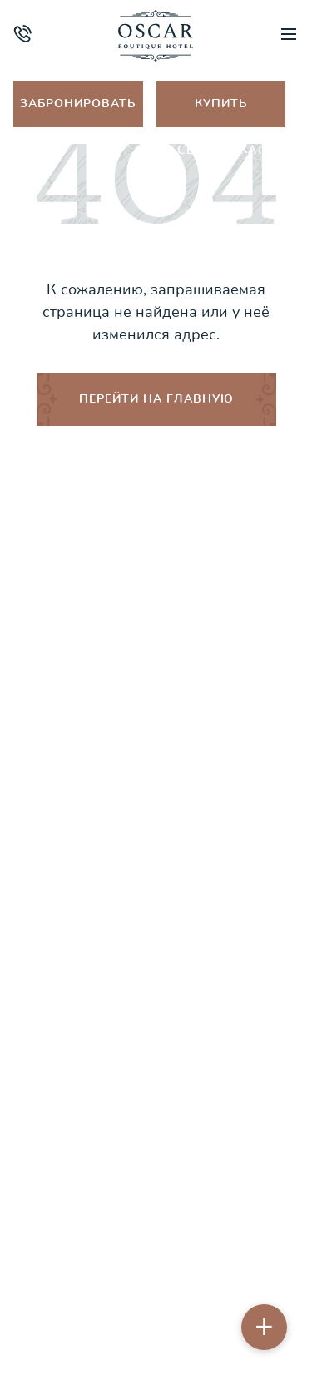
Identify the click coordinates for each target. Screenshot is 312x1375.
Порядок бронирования (156, 893)
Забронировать (78, 103)
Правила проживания (156, 853)
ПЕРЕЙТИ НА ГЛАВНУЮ (156, 399)
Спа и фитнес (156, 697)
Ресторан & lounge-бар (156, 775)
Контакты (156, 971)
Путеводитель (156, 736)
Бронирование (156, 1010)
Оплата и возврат (156, 932)
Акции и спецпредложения (156, 814)
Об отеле (156, 619)
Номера (156, 658)
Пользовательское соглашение (156, 1307)
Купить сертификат (221, 111)
